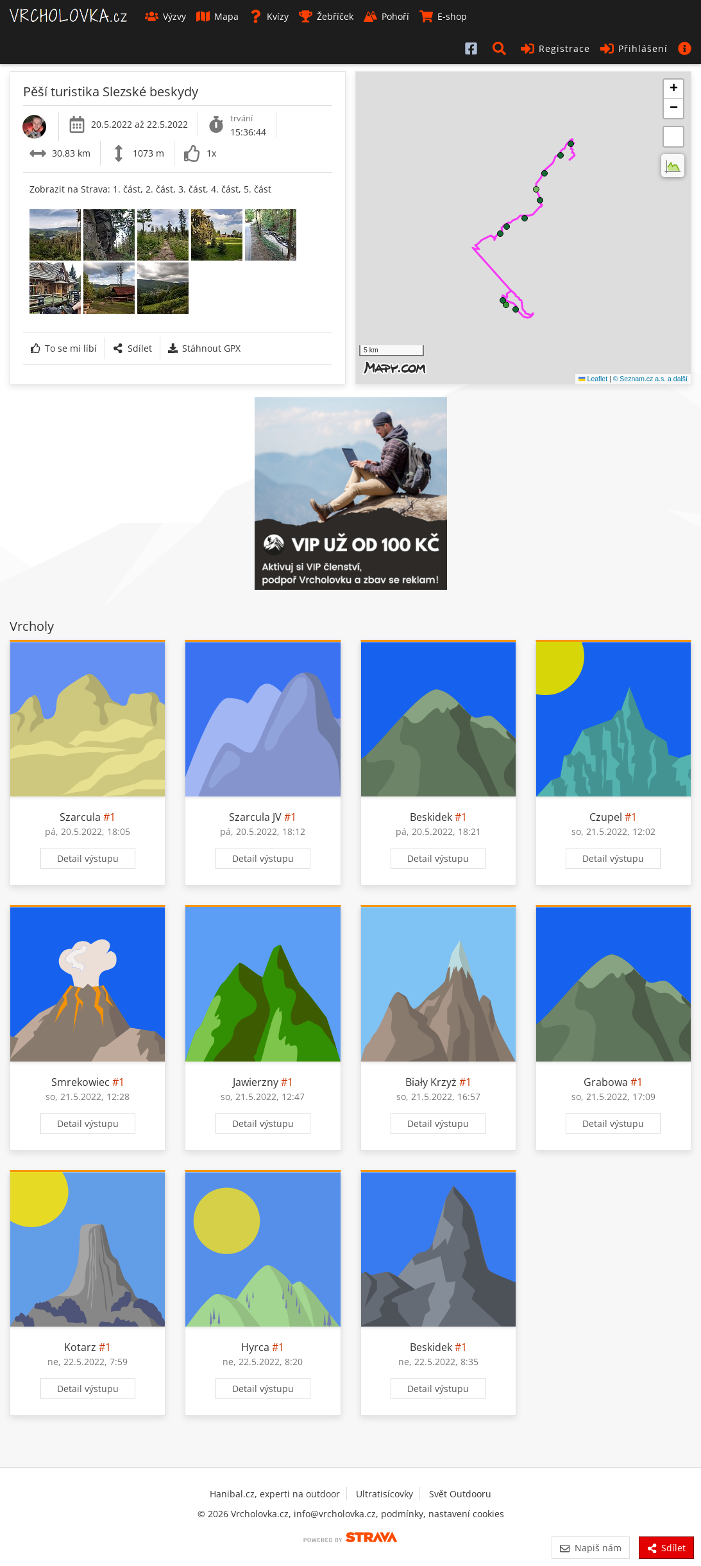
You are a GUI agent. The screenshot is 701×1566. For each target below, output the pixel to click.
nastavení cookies (466, 1514)
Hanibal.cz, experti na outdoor (275, 1494)
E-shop (443, 16)
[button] (501, 48)
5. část (257, 189)
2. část (159, 189)
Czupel (605, 817)
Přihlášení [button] (634, 48)
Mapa (217, 16)
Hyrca (255, 1347)
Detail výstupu (88, 858)
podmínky (402, 1514)
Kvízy (269, 16)
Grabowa (606, 1082)
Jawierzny (255, 1082)
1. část (126, 189)
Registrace (555, 48)
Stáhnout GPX (204, 348)
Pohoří (386, 16)
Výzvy (165, 16)
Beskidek (431, 817)
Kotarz (80, 1347)
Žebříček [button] (326, 16)
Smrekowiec (80, 1082)
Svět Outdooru (460, 1494)
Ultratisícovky (384, 1494)
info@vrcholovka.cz (335, 1514)
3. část (192, 189)
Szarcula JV (255, 817)
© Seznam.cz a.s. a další (650, 379)
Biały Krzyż (431, 1082)
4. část (225, 189)
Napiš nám (590, 1548)
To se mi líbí (64, 348)
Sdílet (132, 348)
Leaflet (593, 379)
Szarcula (80, 817)
